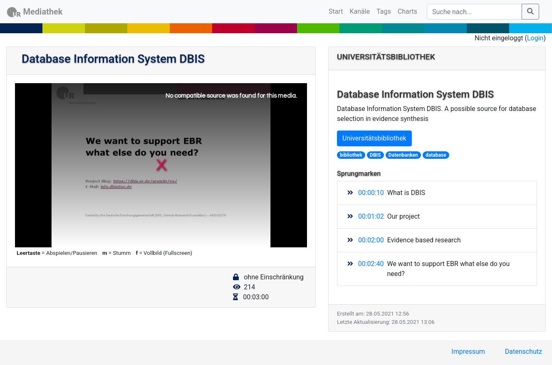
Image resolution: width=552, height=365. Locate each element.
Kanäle (360, 11)
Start (337, 10)
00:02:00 (371, 240)
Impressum (468, 351)
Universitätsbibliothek (374, 138)
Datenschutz (523, 351)
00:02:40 (371, 264)
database (436, 155)
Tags (383, 11)
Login (535, 38)
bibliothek (351, 155)
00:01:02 (371, 216)
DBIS (375, 155)
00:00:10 (371, 193)
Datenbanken (403, 155)
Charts (407, 11)
